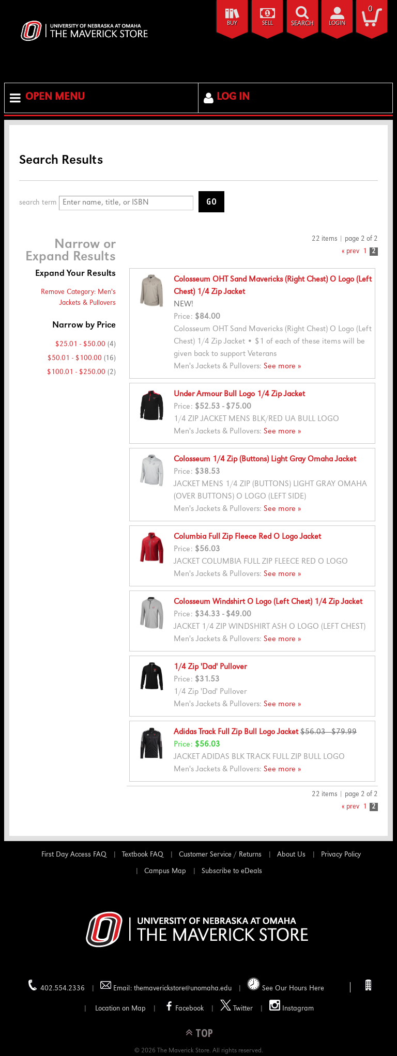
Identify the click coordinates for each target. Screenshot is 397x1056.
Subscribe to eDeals (232, 871)
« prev (350, 251)
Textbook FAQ (142, 855)
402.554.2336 (56, 986)
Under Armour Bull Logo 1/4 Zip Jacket (239, 395)
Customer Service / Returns (220, 855)
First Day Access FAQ (73, 855)
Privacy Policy (341, 855)
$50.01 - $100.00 (75, 358)
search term (38, 203)
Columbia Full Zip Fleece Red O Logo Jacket (247, 537)
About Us (291, 855)
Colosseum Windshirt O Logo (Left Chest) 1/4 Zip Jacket (268, 602)
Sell (267, 23)
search (302, 24)
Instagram (291, 1006)
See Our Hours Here (285, 984)
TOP (204, 1032)
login (337, 23)
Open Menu (55, 97)
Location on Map (119, 1009)
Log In (233, 97)
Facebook (183, 1006)
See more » (282, 367)
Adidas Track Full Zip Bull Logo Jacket (236, 732)
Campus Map (165, 871)
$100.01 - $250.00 (76, 372)
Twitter (236, 1006)
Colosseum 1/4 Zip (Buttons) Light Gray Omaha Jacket (265, 460)
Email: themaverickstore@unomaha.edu (166, 986)
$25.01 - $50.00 (80, 344)
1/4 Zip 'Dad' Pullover (210, 667)
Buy (232, 23)
